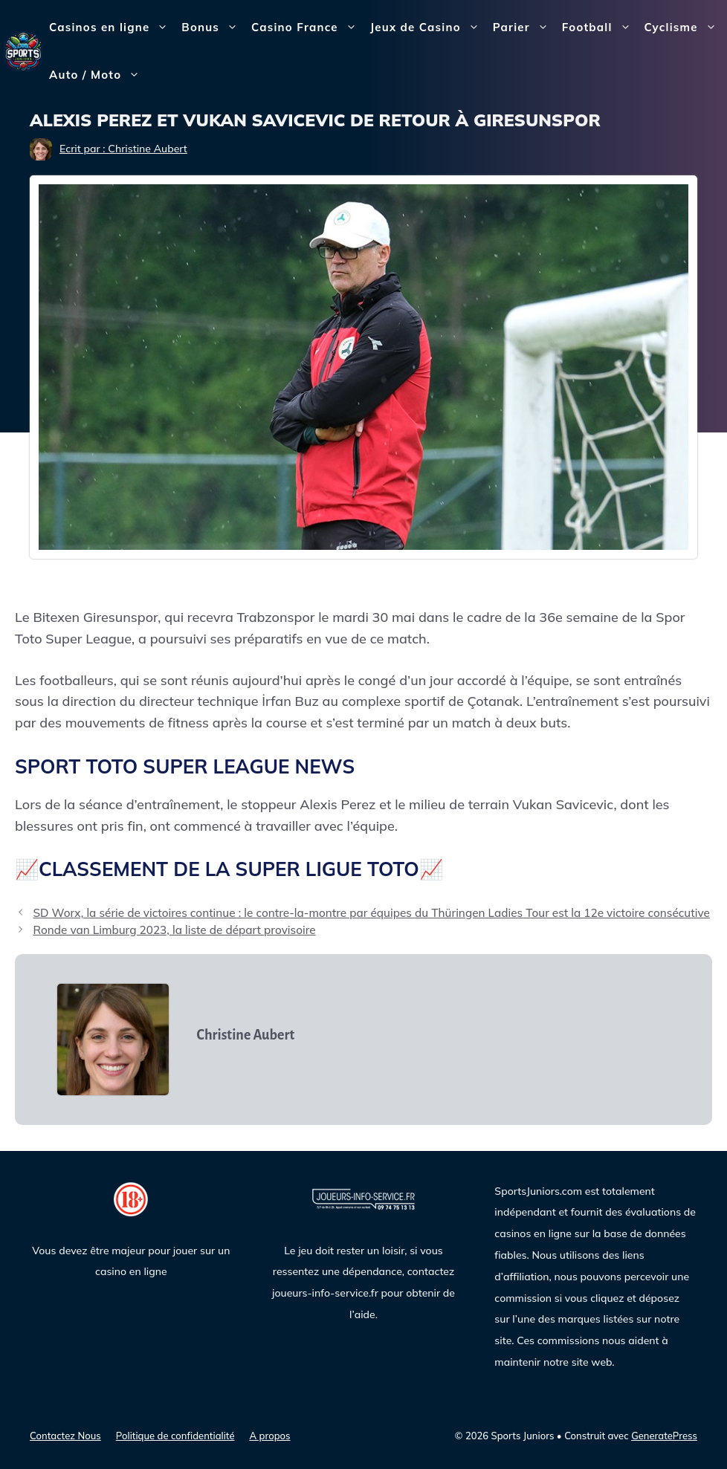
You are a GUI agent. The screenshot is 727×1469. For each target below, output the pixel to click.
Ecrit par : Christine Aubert (123, 148)
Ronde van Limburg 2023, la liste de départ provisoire (174, 930)
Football (600, 27)
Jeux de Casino (428, 27)
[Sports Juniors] (23, 50)
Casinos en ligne (112, 27)
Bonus (213, 27)
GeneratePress (664, 1436)
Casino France (307, 27)
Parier (524, 27)
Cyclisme (683, 27)
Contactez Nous (65, 1436)
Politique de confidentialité (175, 1436)
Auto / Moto (97, 75)
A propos (270, 1436)
